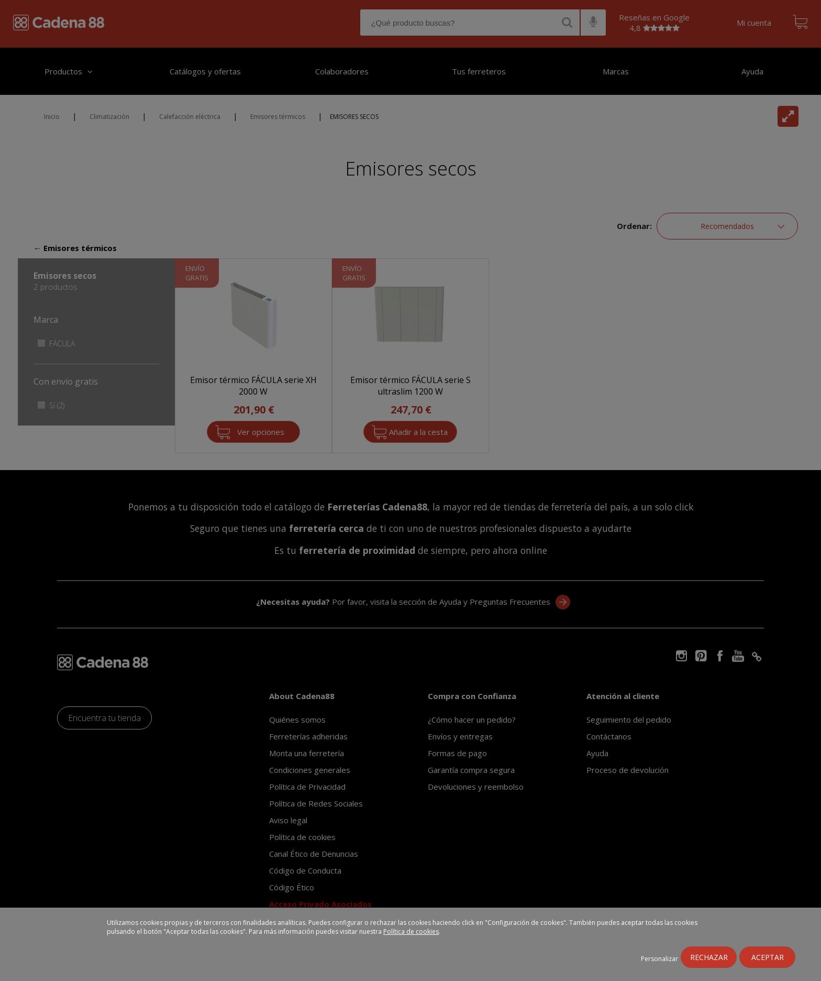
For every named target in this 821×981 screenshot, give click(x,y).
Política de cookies (411, 931)
